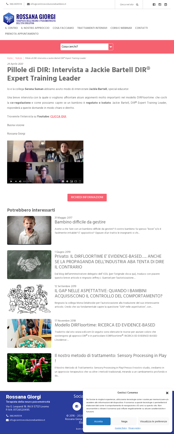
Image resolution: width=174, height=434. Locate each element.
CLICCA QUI (58, 116)
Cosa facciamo (63, 28)
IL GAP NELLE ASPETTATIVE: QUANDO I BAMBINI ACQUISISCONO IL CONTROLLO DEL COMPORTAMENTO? (108, 293)
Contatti (141, 28)
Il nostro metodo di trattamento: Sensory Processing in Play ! (111, 358)
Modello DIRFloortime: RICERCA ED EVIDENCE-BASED (105, 325)
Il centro (11, 28)
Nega (124, 421)
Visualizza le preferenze (153, 421)
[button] (167, 393)
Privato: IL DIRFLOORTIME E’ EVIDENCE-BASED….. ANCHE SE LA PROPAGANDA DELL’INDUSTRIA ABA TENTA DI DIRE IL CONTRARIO (109, 262)
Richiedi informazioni (87, 197)
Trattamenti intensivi (92, 28)
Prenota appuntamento (22, 34)
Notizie (18, 58)
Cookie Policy (121, 428)
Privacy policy (134, 428)
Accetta (98, 421)
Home (10, 58)
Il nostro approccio (35, 28)
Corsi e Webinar (121, 28)
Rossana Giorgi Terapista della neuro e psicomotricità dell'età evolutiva (87, 18)
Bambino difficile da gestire (80, 222)
